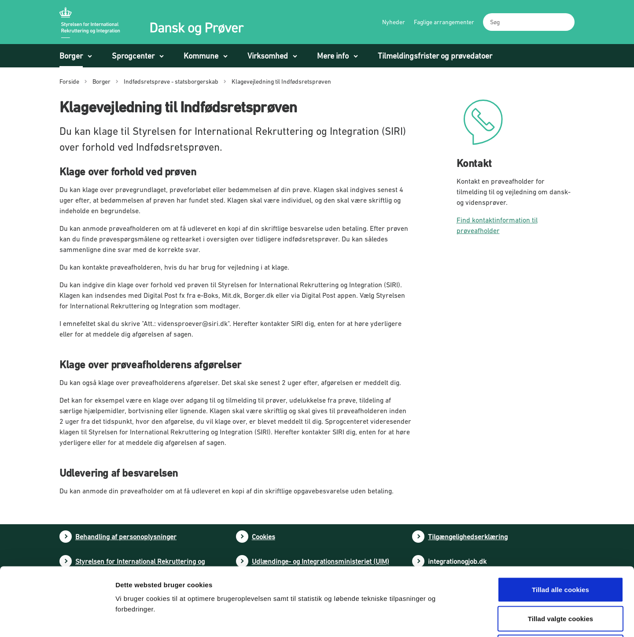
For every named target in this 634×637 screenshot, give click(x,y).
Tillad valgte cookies (560, 550)
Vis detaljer (461, 619)
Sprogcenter (133, 55)
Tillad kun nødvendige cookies (560, 579)
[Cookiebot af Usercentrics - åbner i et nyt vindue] (57, 619)
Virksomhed (267, 55)
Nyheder (393, 22)
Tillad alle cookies (560, 521)
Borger (71, 55)
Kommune (201, 55)
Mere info (333, 55)
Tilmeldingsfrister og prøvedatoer (435, 55)
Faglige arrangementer (444, 22)
